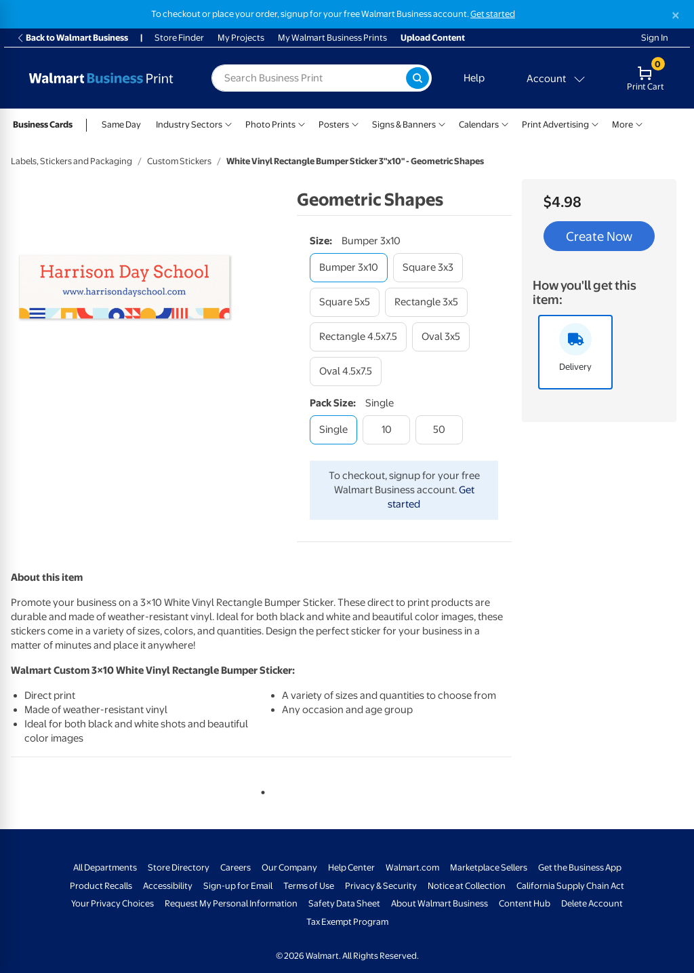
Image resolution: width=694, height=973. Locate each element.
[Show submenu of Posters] (355, 123)
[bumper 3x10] (349, 267)
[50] (439, 429)
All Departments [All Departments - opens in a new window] (105, 867)
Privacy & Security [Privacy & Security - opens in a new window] (381, 886)
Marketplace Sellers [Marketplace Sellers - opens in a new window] (488, 867)
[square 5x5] (345, 302)
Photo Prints (270, 124)
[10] (386, 429)
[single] (333, 429)
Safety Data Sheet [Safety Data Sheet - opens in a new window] (344, 903)
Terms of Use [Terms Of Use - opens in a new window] (308, 886)
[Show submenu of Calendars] (505, 123)
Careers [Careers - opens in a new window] (235, 867)
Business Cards (43, 124)
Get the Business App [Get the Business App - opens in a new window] (579, 867)
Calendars (479, 124)
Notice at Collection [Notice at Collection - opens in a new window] (467, 886)
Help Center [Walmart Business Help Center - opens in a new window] (351, 867)
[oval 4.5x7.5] (346, 371)
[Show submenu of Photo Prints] (302, 123)
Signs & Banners (404, 124)
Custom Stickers (179, 161)
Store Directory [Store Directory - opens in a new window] (178, 867)
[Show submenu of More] (639, 123)
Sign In (654, 38)
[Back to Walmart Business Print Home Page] (101, 78)
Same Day (121, 124)
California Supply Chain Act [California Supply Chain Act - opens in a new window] (570, 886)
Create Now (599, 236)
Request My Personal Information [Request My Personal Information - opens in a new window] (231, 903)
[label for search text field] (308, 78)
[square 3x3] (428, 267)
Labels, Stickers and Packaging (71, 161)
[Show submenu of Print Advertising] (595, 123)
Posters (334, 124)
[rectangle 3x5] (426, 302)
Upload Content (433, 38)
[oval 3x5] (441, 336)
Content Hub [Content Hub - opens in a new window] (524, 903)
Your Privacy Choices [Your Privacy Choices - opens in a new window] (112, 903)
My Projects (241, 38)
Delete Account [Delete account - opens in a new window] (592, 903)
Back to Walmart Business (72, 38)
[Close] (675, 15)
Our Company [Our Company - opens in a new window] (289, 867)
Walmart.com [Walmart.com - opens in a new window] (412, 867)
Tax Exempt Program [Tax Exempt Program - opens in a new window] (347, 922)
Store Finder (179, 38)
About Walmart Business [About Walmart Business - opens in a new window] (439, 903)
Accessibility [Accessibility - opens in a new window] (167, 886)
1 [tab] (260, 790)
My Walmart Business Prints (332, 38)
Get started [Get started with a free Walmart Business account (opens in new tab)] (492, 14)
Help (474, 78)
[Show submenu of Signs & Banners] (442, 123)
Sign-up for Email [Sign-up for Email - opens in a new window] (237, 886)
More (622, 124)
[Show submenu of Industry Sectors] (228, 123)
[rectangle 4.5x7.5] (358, 336)
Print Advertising (555, 124)
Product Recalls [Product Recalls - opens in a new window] (101, 886)
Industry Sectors (189, 124)
